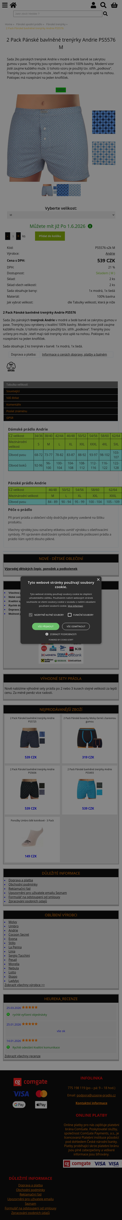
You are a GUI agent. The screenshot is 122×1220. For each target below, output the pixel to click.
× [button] (98, 579)
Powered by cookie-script (61, 639)
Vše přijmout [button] (46, 626)
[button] (61, 610)
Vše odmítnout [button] (76, 626)
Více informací (75, 605)
